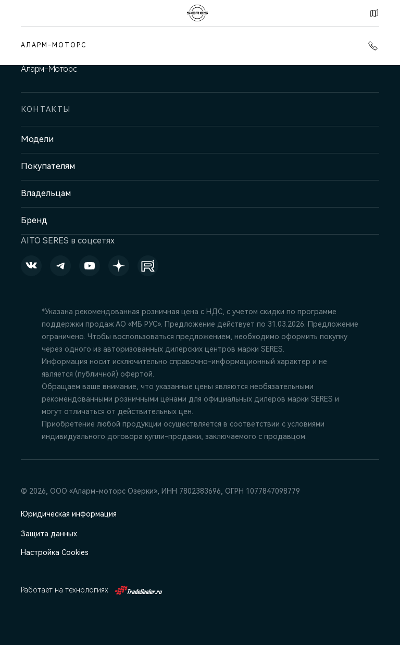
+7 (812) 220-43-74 (373, 46)
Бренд (34, 220)
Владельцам (46, 193)
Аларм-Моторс (53, 45)
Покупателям (48, 166)
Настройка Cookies (55, 552)
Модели (37, 139)
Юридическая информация (69, 514)
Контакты (374, 13)
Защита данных (49, 534)
